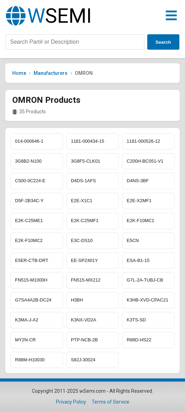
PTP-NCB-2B (84, 339)
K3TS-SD (136, 319)
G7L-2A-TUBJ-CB (145, 280)
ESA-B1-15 (138, 260)
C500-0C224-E (30, 180)
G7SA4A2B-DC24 (33, 300)
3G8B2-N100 (28, 161)
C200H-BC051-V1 (145, 161)
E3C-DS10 (82, 240)
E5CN (133, 240)
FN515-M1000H (31, 280)
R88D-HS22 (139, 339)
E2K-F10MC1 (140, 220)
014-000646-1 (29, 141)
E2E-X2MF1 (139, 200)
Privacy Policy (71, 402)
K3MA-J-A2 (26, 319)
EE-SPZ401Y (84, 260)
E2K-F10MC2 (29, 240)
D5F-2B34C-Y (29, 200)
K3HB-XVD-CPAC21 (147, 300)
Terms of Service (110, 402)
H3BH (77, 300)
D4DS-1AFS (83, 180)
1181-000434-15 (87, 141)
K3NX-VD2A (83, 319)
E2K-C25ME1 (29, 220)
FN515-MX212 (86, 280)
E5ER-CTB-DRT (31, 260)
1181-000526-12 (143, 141)
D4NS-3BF (138, 180)
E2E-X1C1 (81, 200)
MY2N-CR (25, 339)
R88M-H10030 (30, 359)
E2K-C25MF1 (85, 220)
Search (163, 42)
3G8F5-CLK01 (85, 161)
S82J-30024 (83, 359)
